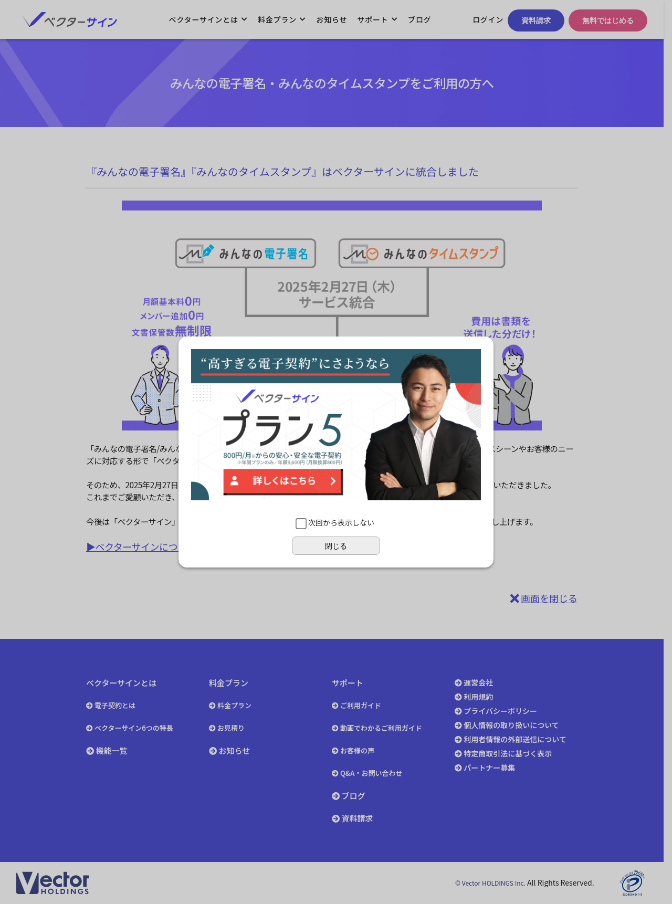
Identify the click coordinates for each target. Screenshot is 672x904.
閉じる (336, 546)
